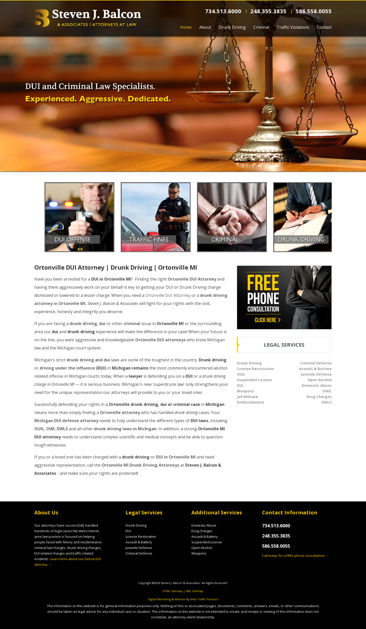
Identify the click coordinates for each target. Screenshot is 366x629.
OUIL (39, 429)
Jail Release (247, 396)
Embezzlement (250, 402)
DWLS (62, 429)
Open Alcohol (320, 379)
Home (186, 27)
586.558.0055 (314, 11)
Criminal (261, 27)
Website (180, 599)
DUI (240, 385)
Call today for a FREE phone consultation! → (295, 555)
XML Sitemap (194, 591)
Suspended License (254, 379)
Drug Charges (319, 396)
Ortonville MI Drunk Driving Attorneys (140, 465)
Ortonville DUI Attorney (192, 279)
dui (102, 323)
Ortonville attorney (120, 412)
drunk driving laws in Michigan (125, 429)
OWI (50, 429)
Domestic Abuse (317, 385)
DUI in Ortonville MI (176, 457)
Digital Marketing (159, 599)
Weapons (245, 391)
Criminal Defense (316, 363)
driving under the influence (67, 368)
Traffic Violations (293, 27)
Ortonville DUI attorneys (160, 340)
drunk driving (83, 323)
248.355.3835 (269, 11)
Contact (324, 27)
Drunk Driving (232, 27)
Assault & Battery (315, 368)
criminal (132, 323)
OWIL (327, 391)
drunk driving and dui (88, 360)
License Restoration (255, 368)
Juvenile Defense (316, 374)
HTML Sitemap (172, 591)
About (205, 27)
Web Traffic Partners (204, 599)
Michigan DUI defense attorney (66, 420)
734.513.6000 (224, 11)
